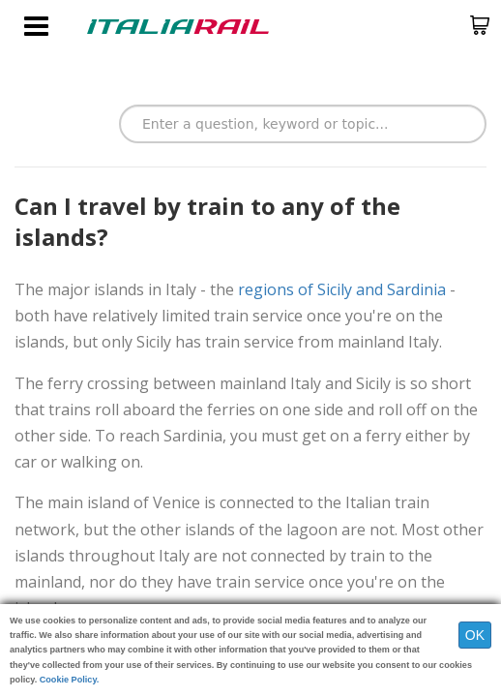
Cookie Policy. (70, 679)
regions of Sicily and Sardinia (342, 289)
